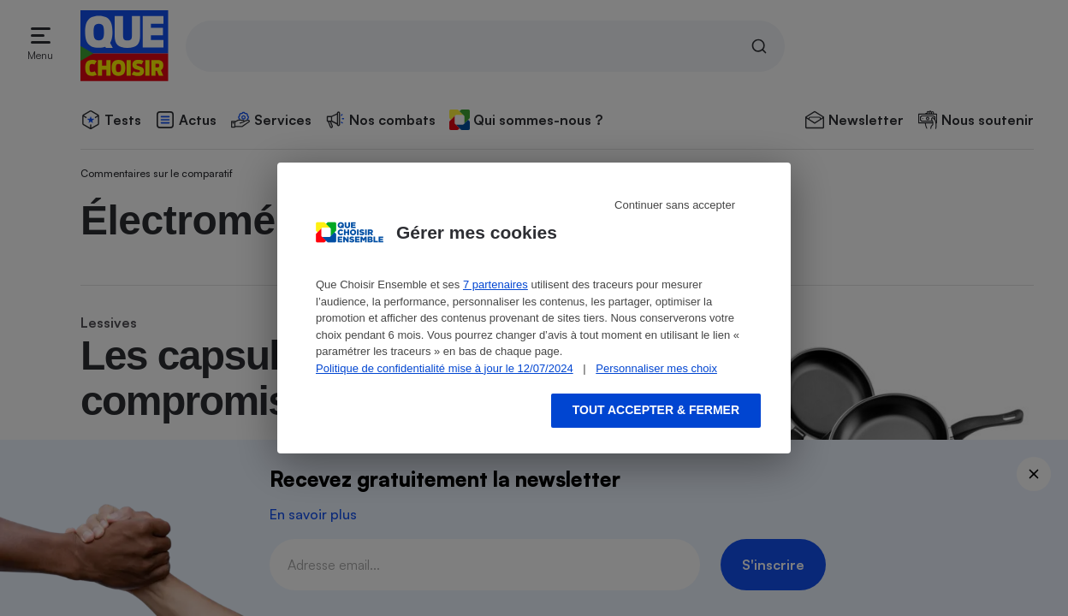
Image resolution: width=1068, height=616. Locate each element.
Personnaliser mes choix (656, 368)
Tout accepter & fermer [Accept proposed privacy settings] (656, 410)
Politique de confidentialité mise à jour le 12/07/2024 (444, 368)
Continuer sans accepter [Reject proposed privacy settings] (674, 204)
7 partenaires (495, 284)
